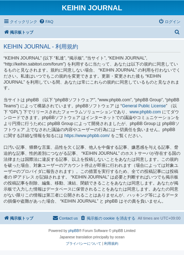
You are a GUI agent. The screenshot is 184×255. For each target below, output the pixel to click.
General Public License (144, 105)
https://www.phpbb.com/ (86, 135)
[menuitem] (46, 21)
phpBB (73, 231)
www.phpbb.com (145, 111)
